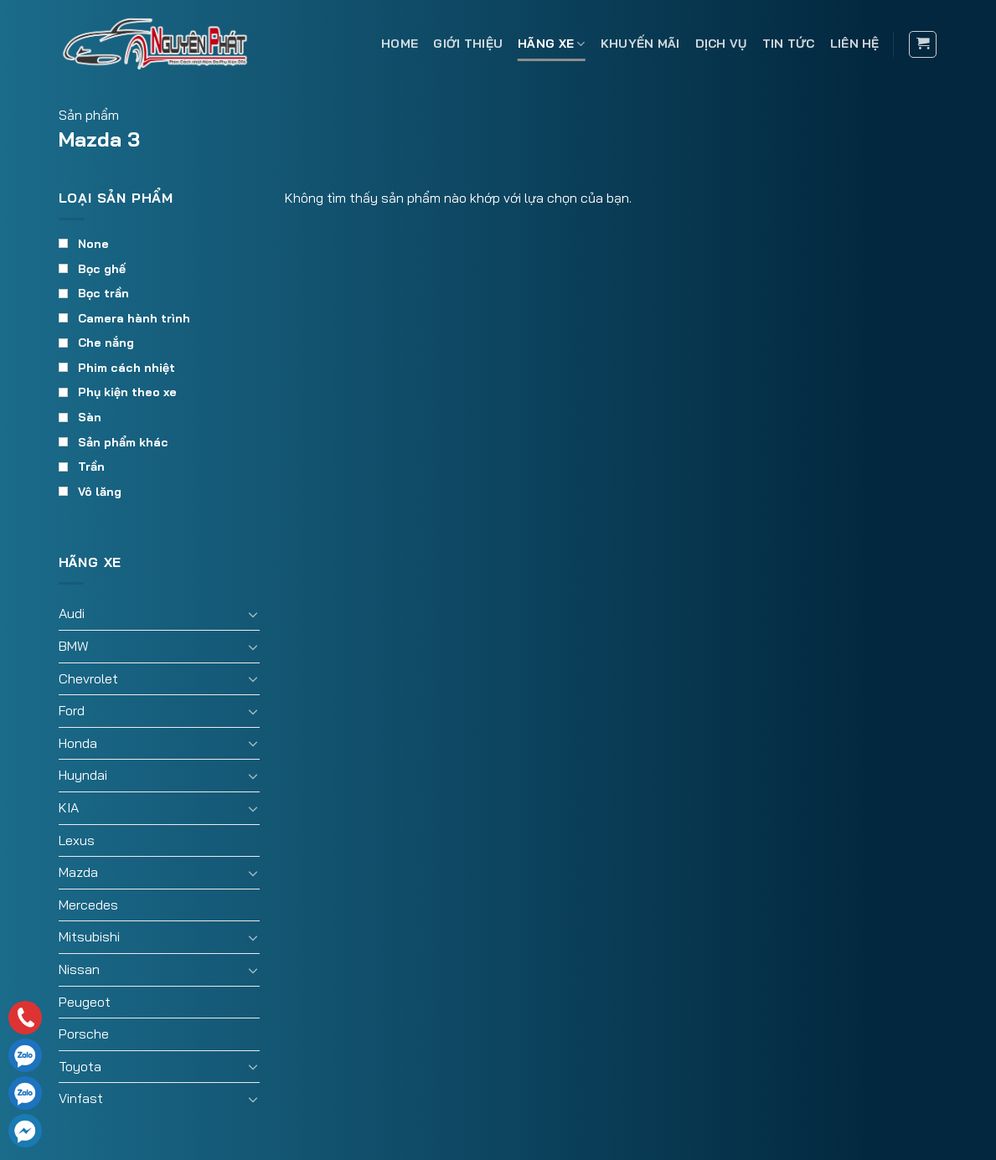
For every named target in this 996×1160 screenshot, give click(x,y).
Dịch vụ (721, 43)
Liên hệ (855, 43)
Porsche (84, 1033)
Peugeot (85, 1001)
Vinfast (81, 1098)
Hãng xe (552, 44)
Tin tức (788, 43)
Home (399, 43)
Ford (72, 710)
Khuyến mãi (640, 43)
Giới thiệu (468, 43)
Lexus (77, 840)
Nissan (79, 969)
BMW (74, 645)
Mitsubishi (89, 936)
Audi (72, 613)
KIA (69, 807)
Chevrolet (88, 678)
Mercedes (88, 904)
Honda (78, 743)
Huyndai (83, 774)
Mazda (78, 872)
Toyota (80, 1066)
